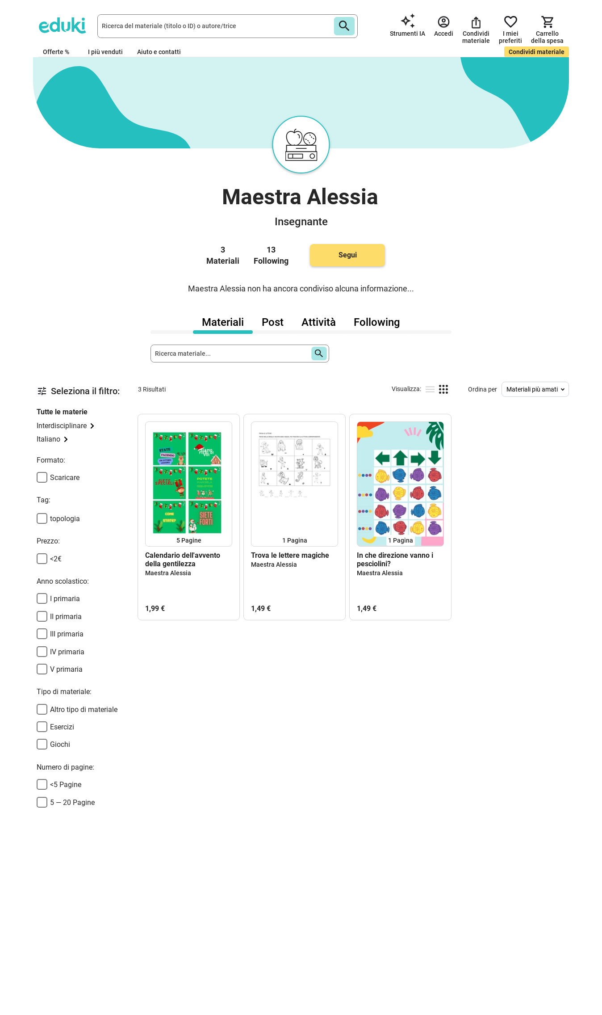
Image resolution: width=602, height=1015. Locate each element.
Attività (318, 322)
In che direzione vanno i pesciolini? (395, 559)
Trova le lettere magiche (290, 555)
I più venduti (105, 51)
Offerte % (56, 51)
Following (377, 322)
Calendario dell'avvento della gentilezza (182, 559)
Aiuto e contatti (159, 51)
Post (273, 322)
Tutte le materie (62, 412)
